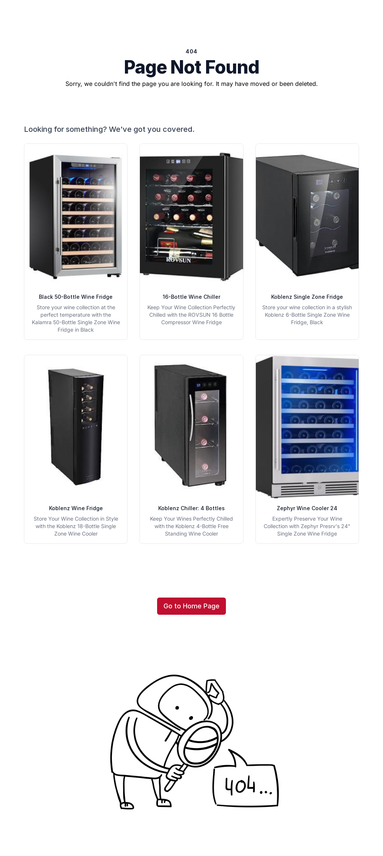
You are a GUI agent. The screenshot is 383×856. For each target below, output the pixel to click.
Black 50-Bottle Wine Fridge (76, 297)
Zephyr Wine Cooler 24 (307, 508)
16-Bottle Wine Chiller (191, 297)
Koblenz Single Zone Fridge (307, 297)
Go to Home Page (191, 606)
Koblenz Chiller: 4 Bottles (191, 508)
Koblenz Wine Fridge (76, 508)
